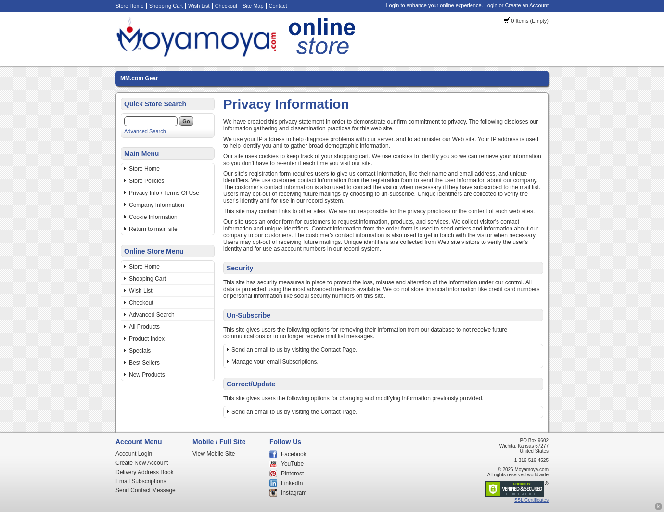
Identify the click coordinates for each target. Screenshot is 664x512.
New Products (147, 374)
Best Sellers (144, 362)
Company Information (156, 205)
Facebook (293, 454)
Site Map (253, 6)
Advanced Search (145, 131)
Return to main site (153, 229)
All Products (144, 326)
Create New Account (141, 463)
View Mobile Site (213, 453)
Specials (140, 350)
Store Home (129, 6)
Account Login (133, 453)
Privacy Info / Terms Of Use (164, 193)
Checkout (226, 6)
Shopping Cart (166, 6)
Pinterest (292, 473)
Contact (278, 6)
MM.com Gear (139, 78)
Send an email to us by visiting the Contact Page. (294, 349)
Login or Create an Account (517, 5)
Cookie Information (153, 217)
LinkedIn (292, 483)
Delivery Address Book (144, 472)
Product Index (147, 338)
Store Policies (146, 181)
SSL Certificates (531, 500)
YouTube (292, 464)
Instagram (293, 492)
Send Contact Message (145, 490)
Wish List (199, 6)
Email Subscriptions (140, 481)
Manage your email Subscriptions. (275, 361)
